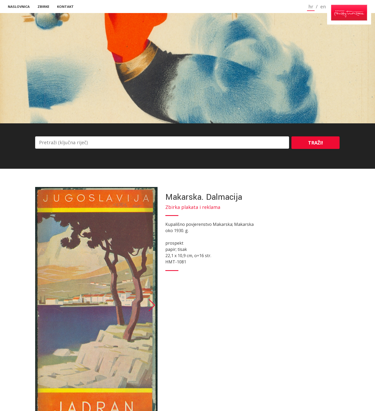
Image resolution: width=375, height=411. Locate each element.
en (302, 6)
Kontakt (65, 6)
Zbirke (43, 6)
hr (289, 6)
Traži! (315, 143)
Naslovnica (19, 6)
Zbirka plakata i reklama (192, 207)
